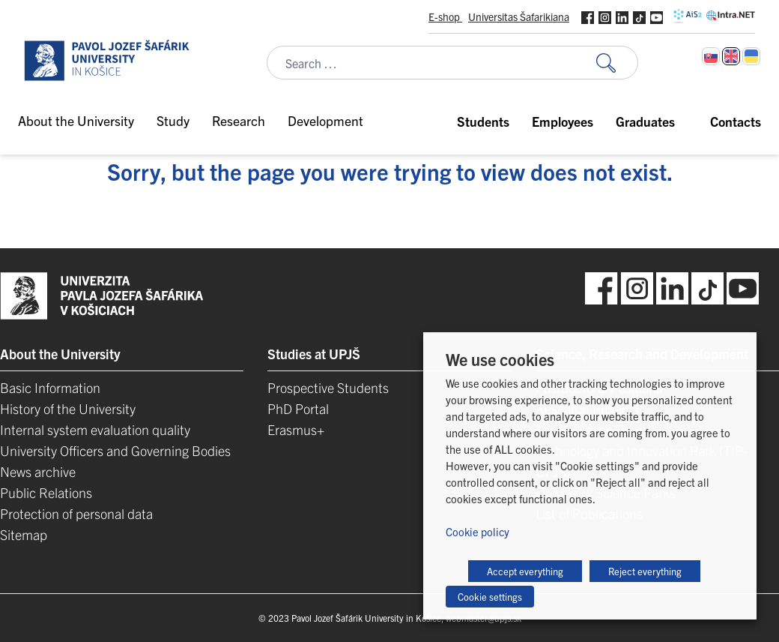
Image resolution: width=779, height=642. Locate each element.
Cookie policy (477, 531)
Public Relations (46, 492)
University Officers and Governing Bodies (115, 450)
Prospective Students (328, 387)
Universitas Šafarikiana (518, 16)
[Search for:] (617, 63)
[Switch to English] (731, 56)
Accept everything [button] (525, 571)
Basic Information (50, 387)
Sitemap (23, 534)
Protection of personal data (76, 513)
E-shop (445, 16)
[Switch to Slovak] (711, 56)
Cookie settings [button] (490, 596)
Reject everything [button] (645, 571)
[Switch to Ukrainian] (751, 56)
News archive (38, 471)
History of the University (68, 408)
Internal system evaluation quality (95, 429)
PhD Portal (298, 408)
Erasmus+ (295, 429)
